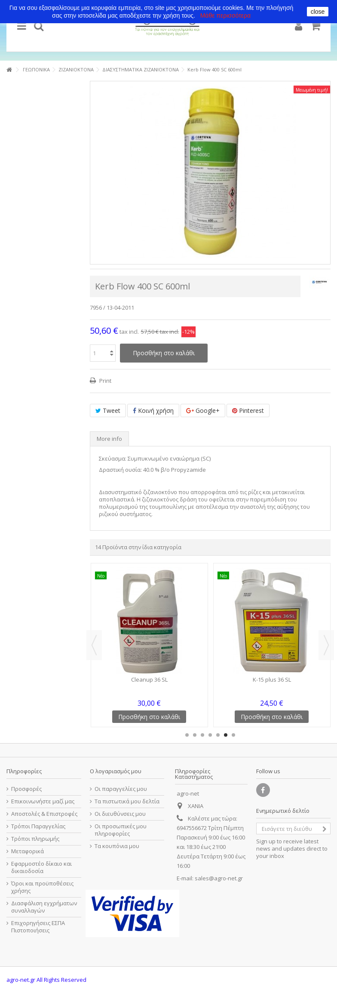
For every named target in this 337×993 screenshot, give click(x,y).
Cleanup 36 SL (149, 679)
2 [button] (194, 735)
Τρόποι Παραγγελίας (38, 826)
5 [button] (218, 735)
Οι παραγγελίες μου (121, 789)
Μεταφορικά (27, 851)
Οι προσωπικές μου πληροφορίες (121, 830)
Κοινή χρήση (153, 410)
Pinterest (248, 410)
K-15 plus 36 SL (272, 679)
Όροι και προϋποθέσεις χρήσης (42, 887)
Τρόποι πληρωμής (35, 838)
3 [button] (202, 735)
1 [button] (187, 735)
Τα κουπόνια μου (117, 846)
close (318, 11)
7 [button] (233, 735)
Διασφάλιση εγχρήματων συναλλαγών (44, 907)
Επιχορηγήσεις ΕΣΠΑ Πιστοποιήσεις (38, 926)
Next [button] (326, 645)
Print (104, 380)
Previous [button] (94, 645)
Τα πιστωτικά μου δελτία (127, 801)
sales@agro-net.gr (219, 878)
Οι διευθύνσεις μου (120, 814)
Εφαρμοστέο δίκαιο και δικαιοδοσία (41, 867)
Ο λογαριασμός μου (115, 771)
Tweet (107, 410)
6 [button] (225, 735)
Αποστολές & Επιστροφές (44, 814)
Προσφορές (26, 789)
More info (109, 439)
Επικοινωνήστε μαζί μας (42, 801)
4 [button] (210, 735)
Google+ (203, 410)
